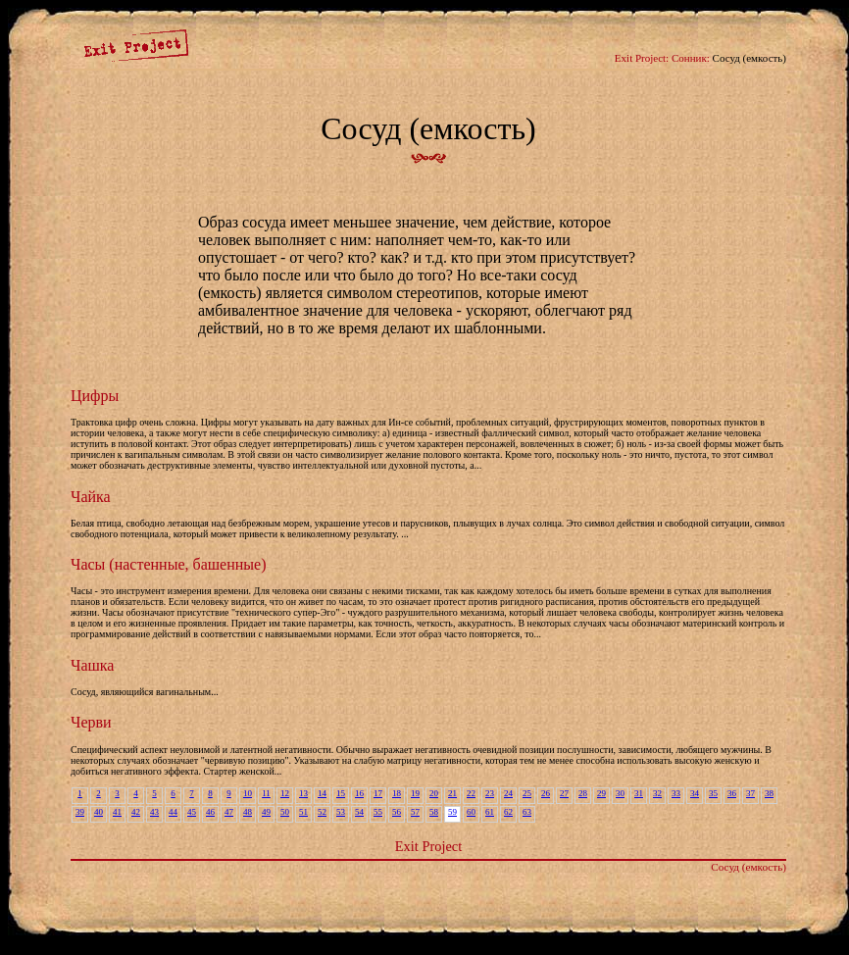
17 (378, 793)
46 (210, 812)
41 (117, 812)
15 (340, 793)
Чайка (91, 496)
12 (284, 793)
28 (582, 793)
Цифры (95, 395)
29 (601, 793)
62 (508, 812)
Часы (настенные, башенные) (168, 564)
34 (694, 793)
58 (433, 812)
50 (284, 812)
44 (173, 812)
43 (154, 812)
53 (340, 812)
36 (731, 793)
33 (676, 793)
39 (79, 812)
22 (471, 793)
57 (415, 812)
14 (322, 793)
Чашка (92, 665)
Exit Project (428, 846)
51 (303, 812)
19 (415, 793)
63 (527, 812)
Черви (91, 722)
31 (638, 793)
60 (471, 812)
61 (489, 812)
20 (433, 793)
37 (750, 793)
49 (266, 812)
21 (452, 793)
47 (229, 812)
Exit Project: (642, 58)
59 (452, 812)
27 (564, 793)
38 (769, 793)
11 (266, 793)
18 (396, 793)
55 (378, 812)
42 (135, 812)
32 (657, 793)
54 (359, 812)
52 (322, 812)
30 (620, 793)
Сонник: (691, 58)
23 (489, 793)
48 (247, 812)
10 (247, 793)
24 (508, 793)
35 (713, 793)
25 (527, 793)
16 (359, 793)
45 (191, 812)
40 (98, 812)
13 (303, 793)
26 (545, 793)
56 (396, 812)
